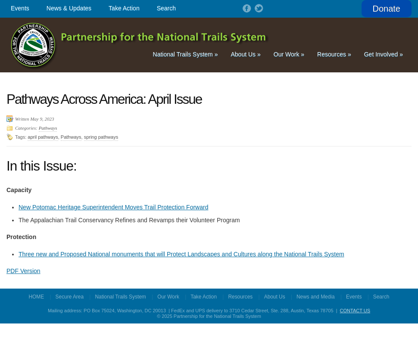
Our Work (289, 54)
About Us (245, 54)
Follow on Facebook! (246, 8)
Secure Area (70, 297)
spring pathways (101, 137)
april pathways (43, 137)
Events (20, 8)
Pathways (48, 128)
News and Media (315, 297)
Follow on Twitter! (258, 8)
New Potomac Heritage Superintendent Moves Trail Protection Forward (113, 207)
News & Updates (69, 8)
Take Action (124, 8)
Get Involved (383, 54)
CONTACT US (355, 310)
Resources (334, 54)
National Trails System (185, 54)
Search (166, 8)
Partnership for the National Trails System (140, 45)
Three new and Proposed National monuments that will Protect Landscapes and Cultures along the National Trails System (181, 254)
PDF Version (23, 270)
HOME (36, 297)
